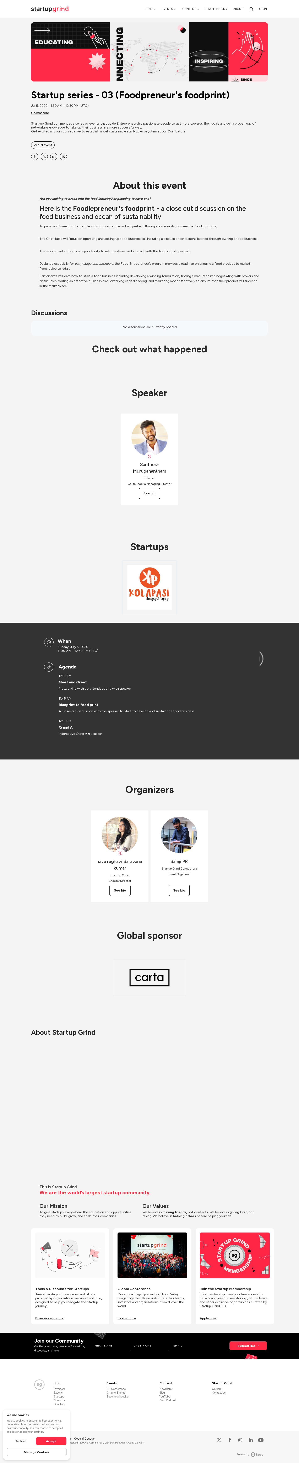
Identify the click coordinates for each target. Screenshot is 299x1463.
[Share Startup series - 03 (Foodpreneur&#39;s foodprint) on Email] (63, 156)
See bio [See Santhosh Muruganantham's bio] (149, 493)
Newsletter (165, 1388)
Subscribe (246, 1346)
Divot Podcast (167, 1400)
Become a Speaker (118, 1396)
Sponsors (59, 1400)
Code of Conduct (84, 1438)
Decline (20, 1441)
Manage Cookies (36, 1452)
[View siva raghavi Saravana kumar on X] (120, 853)
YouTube (164, 1396)
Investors (59, 1388)
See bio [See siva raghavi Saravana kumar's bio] (120, 890)
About (238, 9)
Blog (162, 1392)
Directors (59, 1404)
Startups (59, 1396)
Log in (262, 9)
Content (189, 9)
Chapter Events (116, 1392)
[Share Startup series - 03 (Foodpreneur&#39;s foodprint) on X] (44, 156)
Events (167, 9)
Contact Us (218, 1392)
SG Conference (116, 1388)
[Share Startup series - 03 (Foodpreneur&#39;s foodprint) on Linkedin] (53, 156)
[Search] (251, 9)
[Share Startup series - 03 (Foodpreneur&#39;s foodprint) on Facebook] (34, 156)
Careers (216, 1388)
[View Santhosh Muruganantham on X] (149, 456)
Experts (58, 1392)
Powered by (250, 1454)
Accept (51, 1441)
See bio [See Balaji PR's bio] (179, 890)
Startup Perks (216, 9)
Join (149, 9)
